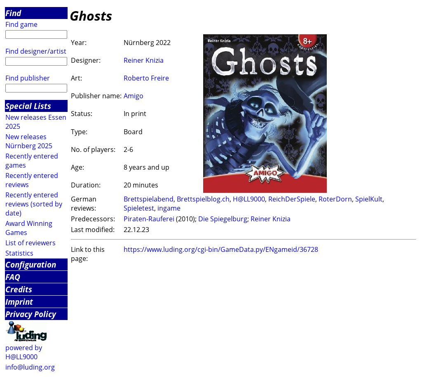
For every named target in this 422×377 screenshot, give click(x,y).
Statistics (19, 253)
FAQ (12, 276)
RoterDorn (335, 199)
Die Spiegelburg (222, 218)
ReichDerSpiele (291, 199)
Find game (21, 24)
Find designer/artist (35, 51)
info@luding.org (30, 367)
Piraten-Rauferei (149, 218)
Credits (18, 289)
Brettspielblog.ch (203, 199)
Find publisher (27, 78)
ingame (169, 208)
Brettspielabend (148, 199)
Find (13, 13)
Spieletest (139, 208)
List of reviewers (30, 242)
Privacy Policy (30, 314)
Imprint (19, 301)
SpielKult (368, 199)
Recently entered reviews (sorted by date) (33, 204)
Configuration (30, 264)
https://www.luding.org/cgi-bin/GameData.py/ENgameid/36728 (221, 249)
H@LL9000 (249, 199)
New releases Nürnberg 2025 (28, 141)
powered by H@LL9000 (23, 352)
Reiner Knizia (144, 60)
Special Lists (28, 105)
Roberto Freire (146, 78)
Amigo (133, 95)
